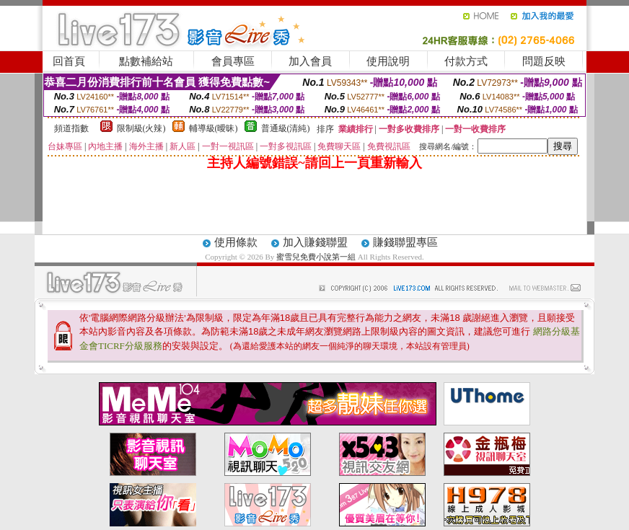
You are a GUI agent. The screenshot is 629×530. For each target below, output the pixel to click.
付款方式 (466, 61)
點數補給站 (146, 61)
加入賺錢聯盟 (315, 242)
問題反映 (544, 61)
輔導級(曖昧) (213, 128)
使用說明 (388, 61)
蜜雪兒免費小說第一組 (317, 256)
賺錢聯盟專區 (405, 242)
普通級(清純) (285, 128)
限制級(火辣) (141, 128)
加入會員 (310, 61)
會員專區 (233, 61)
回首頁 (69, 61)
